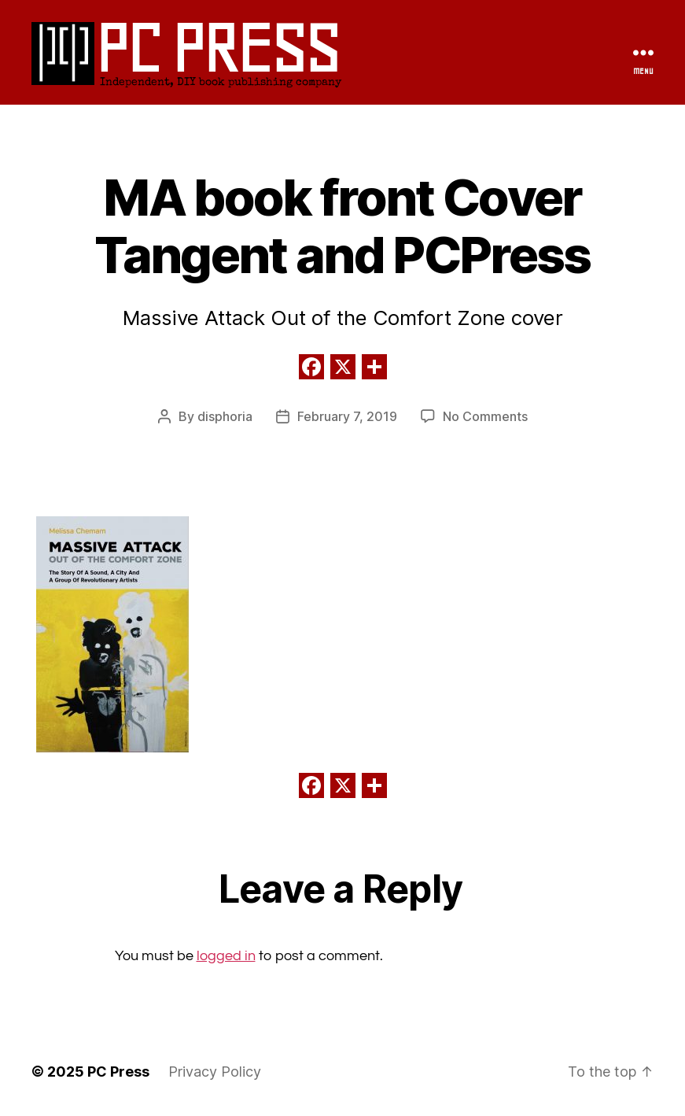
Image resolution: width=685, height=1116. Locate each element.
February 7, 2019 (347, 416)
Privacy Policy (214, 1071)
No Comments (485, 416)
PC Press (216, 46)
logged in (226, 955)
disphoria (224, 416)
